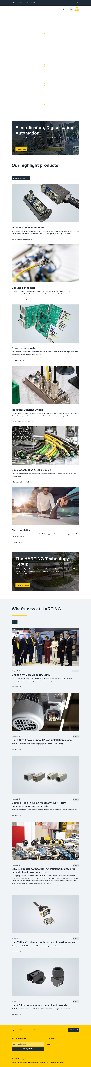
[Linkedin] (49, 1044)
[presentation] (31, 3)
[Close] (77, 3)
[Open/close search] (64, 9)
